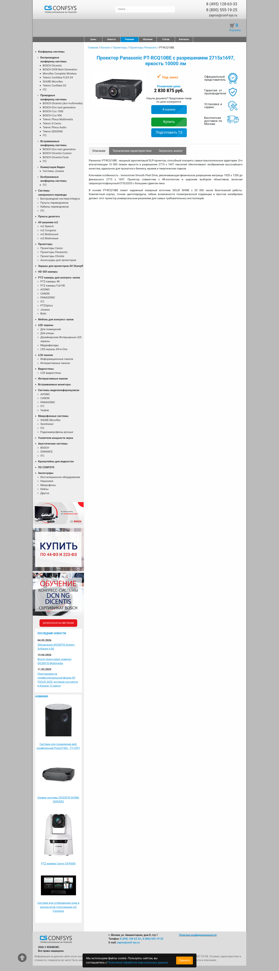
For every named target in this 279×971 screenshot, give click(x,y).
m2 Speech (47, 226)
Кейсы (44, 489)
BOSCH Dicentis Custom (57, 153)
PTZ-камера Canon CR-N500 (58, 863)
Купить (169, 122)
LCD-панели (45, 355)
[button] (142, 75)
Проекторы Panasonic (54, 252)
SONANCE (46, 451)
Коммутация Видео (52, 167)
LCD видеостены (50, 373)
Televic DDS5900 (53, 131)
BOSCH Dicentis (52, 65)
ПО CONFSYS (46, 467)
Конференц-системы (51, 51)
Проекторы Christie (52, 256)
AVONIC (45, 289)
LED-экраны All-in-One (53, 349)
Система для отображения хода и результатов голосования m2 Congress (58, 907)
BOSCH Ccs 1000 (53, 111)
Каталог (105, 47)
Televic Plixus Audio (54, 127)
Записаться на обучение (58, 623)
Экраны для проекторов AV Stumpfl (60, 266)
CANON (44, 293)
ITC (45, 89)
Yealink (44, 410)
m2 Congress (48, 230)
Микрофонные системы (53, 416)
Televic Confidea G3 (54, 85)
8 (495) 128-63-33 (221, 4)
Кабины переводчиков (54, 206)
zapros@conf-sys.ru (223, 15)
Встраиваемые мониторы (54, 384)
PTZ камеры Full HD (52, 285)
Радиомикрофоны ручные (56, 432)
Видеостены (46, 368)
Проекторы (45, 244)
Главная (93, 47)
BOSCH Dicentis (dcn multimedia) (63, 103)
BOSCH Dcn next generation (59, 107)
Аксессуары (45, 473)
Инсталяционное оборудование (60, 477)
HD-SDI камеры (48, 271)
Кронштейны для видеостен (56, 461)
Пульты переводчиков (54, 202)
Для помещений (50, 329)
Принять (184, 960)
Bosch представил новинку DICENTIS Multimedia (55, 661)
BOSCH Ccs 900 (52, 115)
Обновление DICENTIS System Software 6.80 (56, 646)
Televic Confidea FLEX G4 (58, 77)
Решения (129, 39)
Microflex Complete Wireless (60, 73)
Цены (93, 39)
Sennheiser (47, 424)
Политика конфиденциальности (198, 935)
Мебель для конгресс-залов (55, 319)
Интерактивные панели (55, 363)
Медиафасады (49, 345)
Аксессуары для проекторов (58, 260)
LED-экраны (45, 325)
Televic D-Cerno (52, 123)
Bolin (43, 313)
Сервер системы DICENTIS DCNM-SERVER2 (58, 799)
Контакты (184, 39)
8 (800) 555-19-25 (221, 10)
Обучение (147, 39)
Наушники (46, 481)
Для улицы (47, 333)
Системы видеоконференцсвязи (58, 390)
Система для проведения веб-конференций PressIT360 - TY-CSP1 (58, 746)
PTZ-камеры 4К (50, 281)
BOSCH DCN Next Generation (60, 69)
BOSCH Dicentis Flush (56, 157)
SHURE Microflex (53, 81)
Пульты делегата (49, 216)
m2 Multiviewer (49, 238)
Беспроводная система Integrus (60, 198)
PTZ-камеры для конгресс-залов (59, 277)
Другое (44, 493)
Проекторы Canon (51, 248)
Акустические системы (53, 443)
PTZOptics (46, 305)
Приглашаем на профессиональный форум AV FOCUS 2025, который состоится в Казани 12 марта (58, 680)
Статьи (165, 39)
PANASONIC (47, 297)
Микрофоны (48, 485)
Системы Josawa (53, 171)
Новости (111, 39)
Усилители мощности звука (55, 438)
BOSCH (44, 447)
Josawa (45, 309)
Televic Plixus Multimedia (58, 119)
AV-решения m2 (48, 222)
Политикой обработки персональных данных (138, 962)
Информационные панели (56, 359)
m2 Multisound (49, 234)
